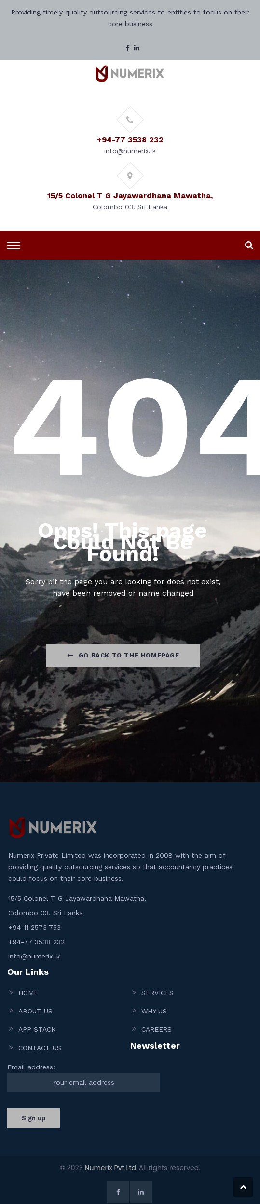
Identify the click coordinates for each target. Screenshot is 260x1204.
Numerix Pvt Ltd (110, 1168)
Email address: (83, 1077)
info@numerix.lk (34, 956)
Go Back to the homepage (123, 655)
